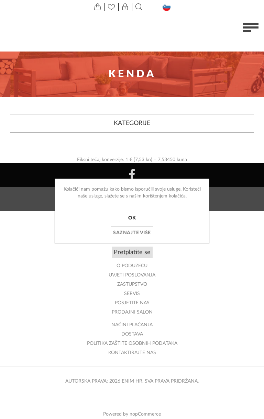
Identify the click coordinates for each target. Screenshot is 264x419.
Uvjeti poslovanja (132, 275)
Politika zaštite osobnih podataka (132, 343)
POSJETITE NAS (132, 303)
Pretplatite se (132, 252)
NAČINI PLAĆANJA (132, 324)
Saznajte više (132, 232)
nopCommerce (145, 414)
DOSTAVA (132, 334)
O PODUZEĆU (132, 265)
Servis (132, 293)
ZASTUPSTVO (132, 284)
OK (132, 218)
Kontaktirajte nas (132, 352)
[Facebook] (132, 175)
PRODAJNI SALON (132, 312)
